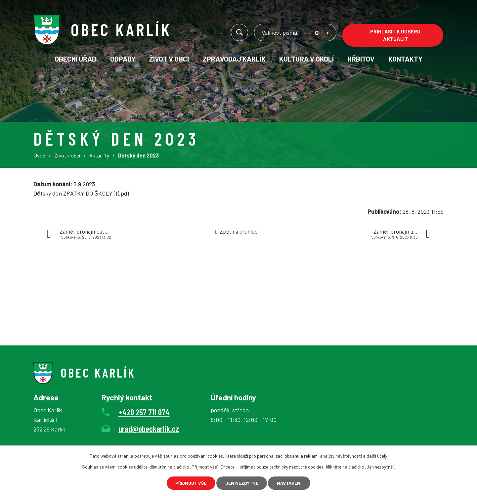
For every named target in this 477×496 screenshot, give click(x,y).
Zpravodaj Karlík (234, 59)
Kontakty (405, 59)
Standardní (317, 33)
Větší (328, 33)
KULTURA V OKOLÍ (306, 59)
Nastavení (290, 483)
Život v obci (169, 59)
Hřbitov (360, 59)
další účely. (377, 455)
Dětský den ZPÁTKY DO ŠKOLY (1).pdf (81, 193)
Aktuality (99, 155)
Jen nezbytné (241, 483)
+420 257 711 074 (144, 412)
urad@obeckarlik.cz (148, 428)
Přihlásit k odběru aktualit (395, 35)
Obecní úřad (75, 59)
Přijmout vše (190, 483)
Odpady (123, 59)
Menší (305, 33)
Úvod (39, 155)
